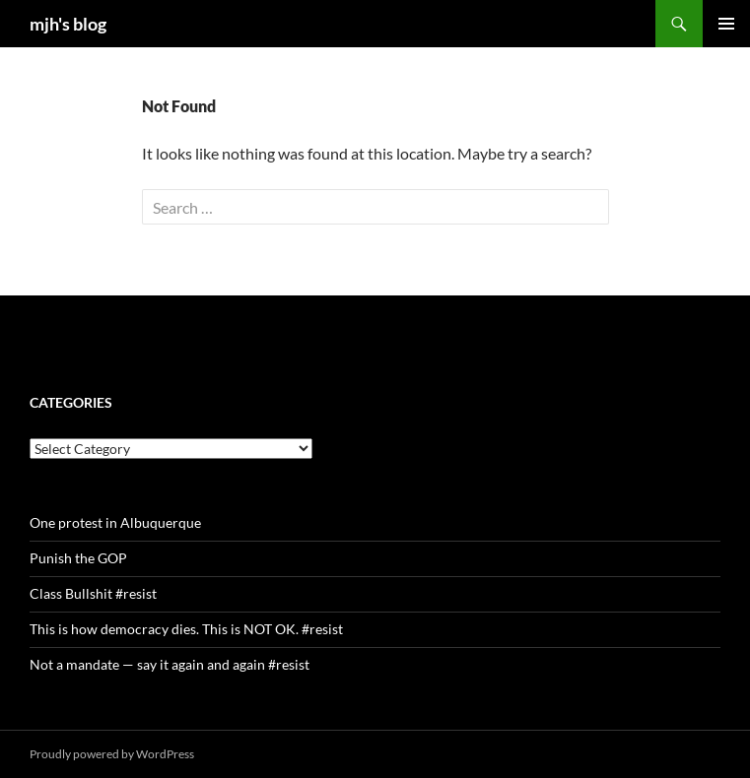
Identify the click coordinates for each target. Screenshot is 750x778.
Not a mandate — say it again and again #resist (169, 664)
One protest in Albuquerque (115, 522)
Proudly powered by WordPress (112, 753)
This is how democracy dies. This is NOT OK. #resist (186, 628)
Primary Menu (726, 23)
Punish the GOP (78, 558)
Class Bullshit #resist (93, 593)
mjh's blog (68, 23)
